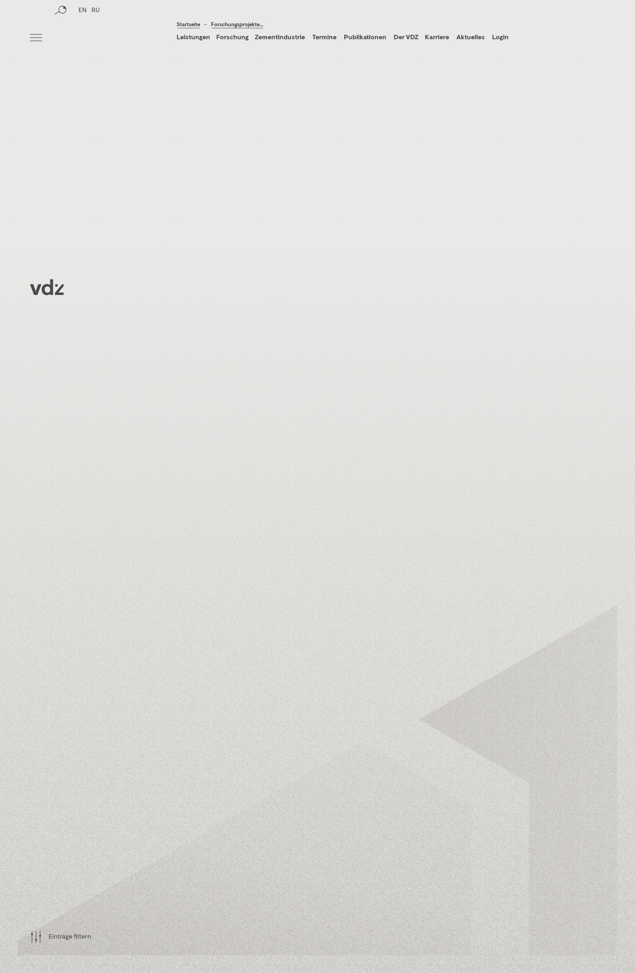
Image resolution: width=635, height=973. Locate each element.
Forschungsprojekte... (237, 25)
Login (500, 37)
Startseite (188, 25)
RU (96, 38)
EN (83, 38)
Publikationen (366, 37)
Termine (324, 37)
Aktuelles (470, 37)
